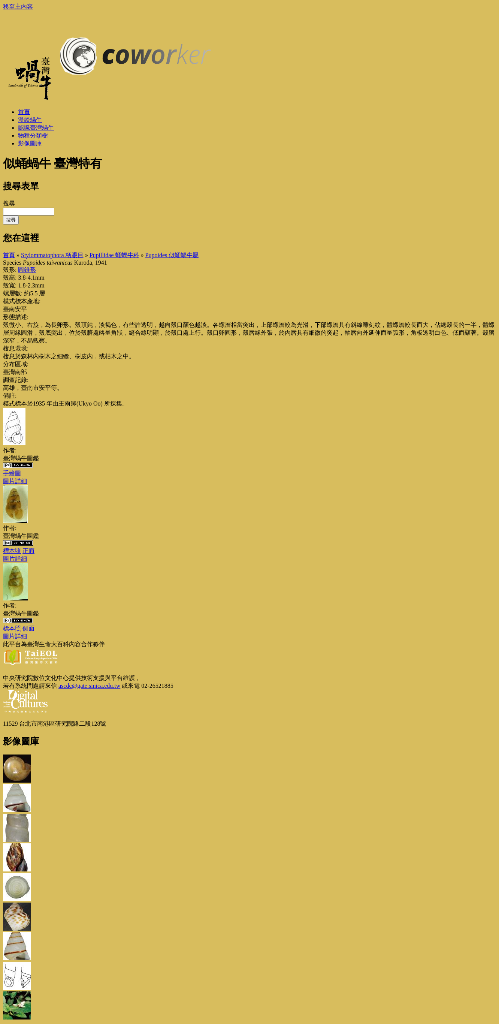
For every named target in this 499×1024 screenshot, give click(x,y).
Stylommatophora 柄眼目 (52, 255)
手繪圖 (12, 473)
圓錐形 (27, 269)
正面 (28, 551)
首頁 (9, 255)
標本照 (12, 551)
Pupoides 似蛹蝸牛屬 (172, 255)
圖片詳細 (15, 481)
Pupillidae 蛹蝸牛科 (114, 255)
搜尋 (9, 203)
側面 (28, 628)
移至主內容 (18, 6)
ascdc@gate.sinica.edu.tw (89, 686)
